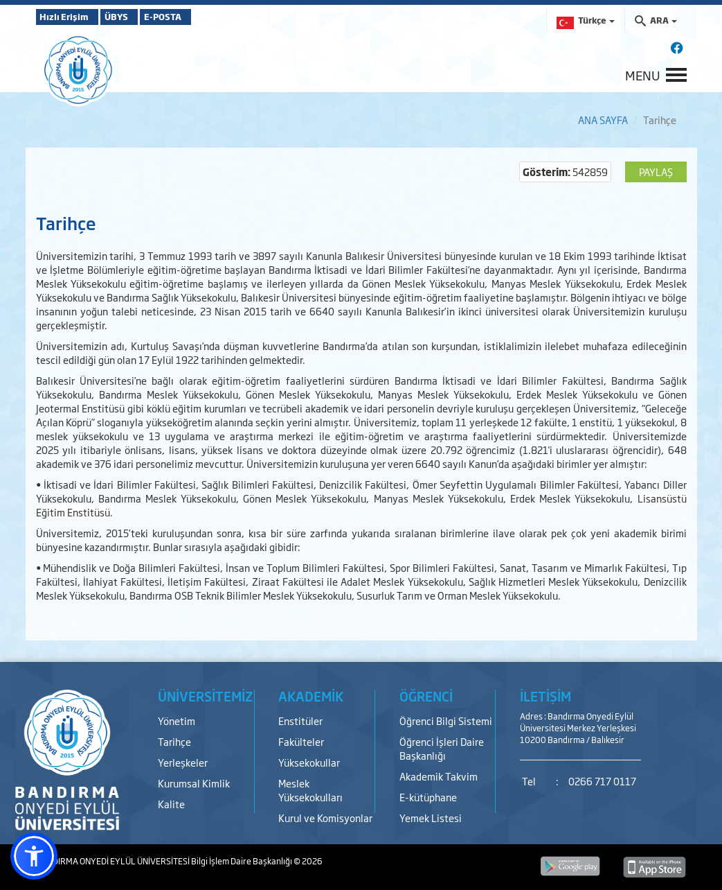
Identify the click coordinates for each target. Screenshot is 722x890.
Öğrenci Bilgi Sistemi (445, 720)
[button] (34, 856)
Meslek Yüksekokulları (310, 790)
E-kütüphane (428, 796)
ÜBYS (138, 16)
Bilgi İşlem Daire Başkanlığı (242, 861)
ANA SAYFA (603, 119)
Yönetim (176, 720)
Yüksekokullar (309, 762)
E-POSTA (202, 16)
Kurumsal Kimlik (194, 783)
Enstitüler (300, 720)
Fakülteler (301, 741)
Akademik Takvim (438, 776)
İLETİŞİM (545, 696)
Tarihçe (174, 741)
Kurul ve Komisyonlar (325, 817)
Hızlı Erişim (70, 16)
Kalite (171, 803)
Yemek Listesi (430, 817)
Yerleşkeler (183, 762)
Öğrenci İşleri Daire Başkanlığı (441, 748)
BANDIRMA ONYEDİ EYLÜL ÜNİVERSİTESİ (113, 861)
